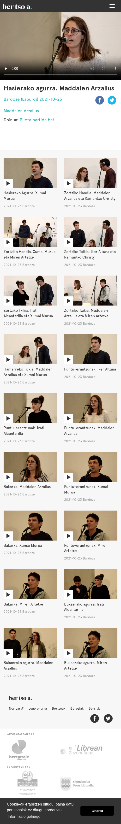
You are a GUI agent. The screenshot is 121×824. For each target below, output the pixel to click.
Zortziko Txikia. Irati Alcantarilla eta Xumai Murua (28, 313)
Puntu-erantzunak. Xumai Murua (86, 489)
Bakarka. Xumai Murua (23, 545)
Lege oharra (38, 708)
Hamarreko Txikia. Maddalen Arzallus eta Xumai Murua (28, 372)
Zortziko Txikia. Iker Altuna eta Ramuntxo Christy (90, 254)
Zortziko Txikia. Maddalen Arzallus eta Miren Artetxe (86, 313)
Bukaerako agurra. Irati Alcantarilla (84, 607)
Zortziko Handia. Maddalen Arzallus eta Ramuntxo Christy (89, 196)
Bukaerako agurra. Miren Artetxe (85, 665)
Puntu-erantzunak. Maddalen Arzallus (89, 431)
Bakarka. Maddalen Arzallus (27, 486)
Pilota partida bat (37, 119)
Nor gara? (16, 708)
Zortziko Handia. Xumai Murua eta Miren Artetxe (29, 254)
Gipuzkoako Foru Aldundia (80, 783)
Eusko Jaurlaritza (27, 783)
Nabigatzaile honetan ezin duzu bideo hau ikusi (60, 46)
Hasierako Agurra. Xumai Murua (25, 196)
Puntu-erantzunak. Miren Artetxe (86, 548)
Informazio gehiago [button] (24, 816)
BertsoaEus (24, 6)
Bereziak (77, 708)
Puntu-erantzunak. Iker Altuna (90, 369)
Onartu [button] (97, 811)
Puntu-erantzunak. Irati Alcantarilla (24, 431)
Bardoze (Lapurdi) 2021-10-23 (33, 99)
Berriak (94, 708)
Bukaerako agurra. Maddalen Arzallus (28, 665)
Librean (81, 750)
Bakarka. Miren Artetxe (23, 604)
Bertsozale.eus (22, 750)
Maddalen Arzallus (21, 110)
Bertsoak (58, 708)
